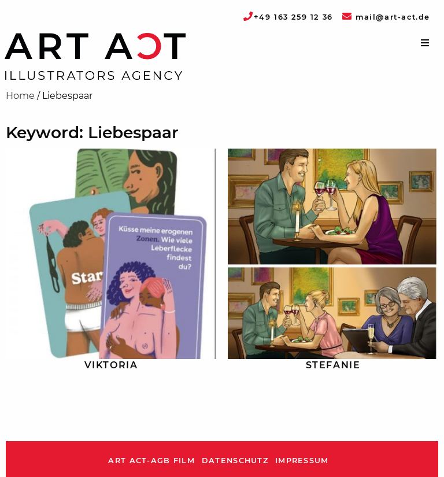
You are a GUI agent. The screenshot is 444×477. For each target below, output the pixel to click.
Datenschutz (235, 460)
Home (20, 95)
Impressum (302, 460)
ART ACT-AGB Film (151, 460)
